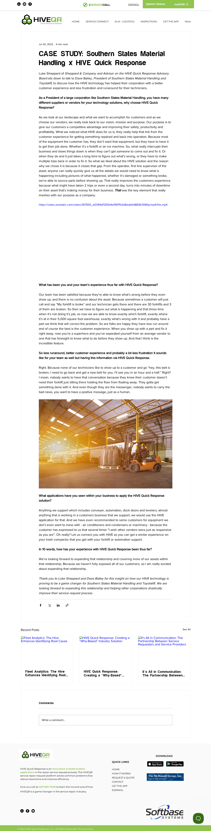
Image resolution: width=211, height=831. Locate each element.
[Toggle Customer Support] (198, 818)
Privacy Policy (85, 829)
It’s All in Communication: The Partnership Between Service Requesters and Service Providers (162, 673)
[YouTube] (24, 4)
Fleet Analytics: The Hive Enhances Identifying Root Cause (45, 673)
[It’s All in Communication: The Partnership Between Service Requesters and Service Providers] (164, 650)
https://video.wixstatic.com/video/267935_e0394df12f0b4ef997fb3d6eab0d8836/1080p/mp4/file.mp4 (103, 204)
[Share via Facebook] (40, 605)
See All (186, 629)
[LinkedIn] (19, 4)
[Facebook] (30, 4)
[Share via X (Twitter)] (49, 605)
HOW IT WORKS (121, 773)
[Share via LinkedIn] (58, 605)
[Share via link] (67, 605)
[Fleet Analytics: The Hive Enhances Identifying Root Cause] (47, 650)
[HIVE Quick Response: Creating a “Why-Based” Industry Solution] (105, 650)
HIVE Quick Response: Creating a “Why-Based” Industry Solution (103, 673)
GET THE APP (119, 785)
